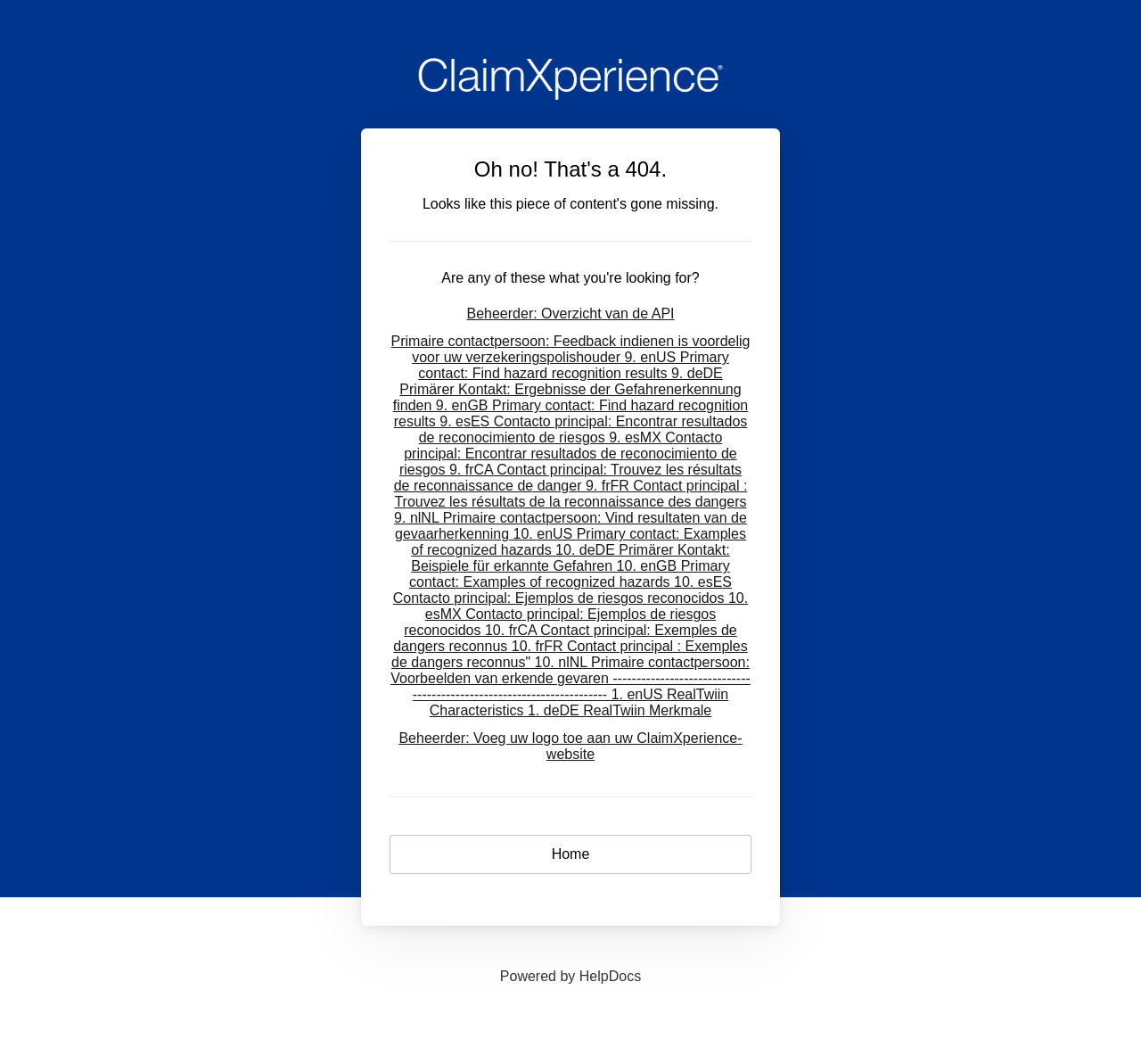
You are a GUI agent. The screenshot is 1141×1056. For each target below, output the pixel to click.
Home (571, 854)
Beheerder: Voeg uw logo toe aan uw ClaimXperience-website (570, 746)
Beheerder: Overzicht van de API (570, 313)
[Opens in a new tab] (570, 976)
